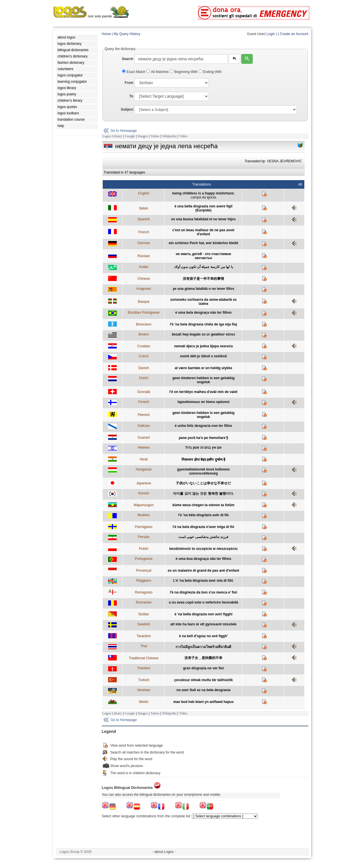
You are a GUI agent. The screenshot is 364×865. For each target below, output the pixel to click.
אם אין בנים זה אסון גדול (203, 448)
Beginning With (184, 72)
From (129, 83)
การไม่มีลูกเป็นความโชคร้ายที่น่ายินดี (203, 647)
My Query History (127, 34)
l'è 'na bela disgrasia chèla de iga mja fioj (203, 324)
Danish (143, 368)
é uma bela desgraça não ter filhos (203, 313)
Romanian (144, 602)
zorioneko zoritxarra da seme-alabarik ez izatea (203, 302)
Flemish (144, 415)
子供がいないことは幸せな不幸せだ (203, 483)
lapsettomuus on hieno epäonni (203, 402)
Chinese (143, 279)
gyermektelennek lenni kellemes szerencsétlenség (203, 471)
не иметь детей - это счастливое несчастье (203, 256)
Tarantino (144, 636)
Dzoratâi (143, 392)
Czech (144, 356)
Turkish (143, 680)
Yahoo (155, 136)
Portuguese (143, 559)
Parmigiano (144, 527)
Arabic (144, 267)
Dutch (143, 378)
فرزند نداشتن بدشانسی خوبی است (203, 537)
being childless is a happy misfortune (203, 193)
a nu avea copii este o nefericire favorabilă (203, 602)
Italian (143, 208)
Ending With (210, 72)
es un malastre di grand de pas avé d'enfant (203, 571)
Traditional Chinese (143, 658)
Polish (144, 549)
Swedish (143, 624)
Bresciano (143, 324)
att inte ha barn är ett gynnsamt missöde (203, 624)
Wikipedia (169, 136)
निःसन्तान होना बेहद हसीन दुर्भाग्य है (203, 460)
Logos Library (112, 136)
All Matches (158, 72)
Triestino (143, 668)
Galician (143, 426)
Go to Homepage (124, 131)
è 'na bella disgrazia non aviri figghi (203, 614)
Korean (143, 493)
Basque (144, 302)
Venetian (144, 690)
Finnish (143, 402)
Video (183, 136)
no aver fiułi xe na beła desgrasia (203, 690)
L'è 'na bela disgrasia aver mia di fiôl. (203, 581)
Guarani (144, 438)
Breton (144, 334)
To (131, 96)
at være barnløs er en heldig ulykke (203, 368)
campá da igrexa (203, 197)
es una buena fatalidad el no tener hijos (203, 219)
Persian (144, 537)
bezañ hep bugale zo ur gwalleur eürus (203, 334)
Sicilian (143, 614)
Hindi (143, 459)
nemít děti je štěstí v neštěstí (203, 356)
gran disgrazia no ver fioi (203, 668)
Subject (127, 109)
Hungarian (143, 469)
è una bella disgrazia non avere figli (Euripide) (203, 208)
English (143, 193)
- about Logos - (164, 852)
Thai (143, 646)
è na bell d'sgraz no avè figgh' (203, 636)
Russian (143, 256)
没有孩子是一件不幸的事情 (203, 279)
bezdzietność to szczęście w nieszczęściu (203, 549)
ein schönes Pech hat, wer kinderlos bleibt (203, 243)
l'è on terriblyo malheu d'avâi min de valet (204, 392)
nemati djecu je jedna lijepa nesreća (203, 346)
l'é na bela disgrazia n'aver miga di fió (203, 527)
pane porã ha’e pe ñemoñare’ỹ (203, 438)
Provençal (143, 571)
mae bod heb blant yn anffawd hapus (203, 702)
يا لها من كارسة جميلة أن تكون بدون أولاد (203, 267)
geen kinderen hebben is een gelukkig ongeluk (203, 380)
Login (270, 34)
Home (106, 34)
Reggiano (143, 581)
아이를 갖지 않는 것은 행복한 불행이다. (203, 494)
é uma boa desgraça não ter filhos (203, 559)
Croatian (143, 346)
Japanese (143, 483)
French (143, 232)
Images (143, 136)
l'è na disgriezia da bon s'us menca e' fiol (203, 592)
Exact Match (134, 72)
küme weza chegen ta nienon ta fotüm (203, 505)
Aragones (143, 289)
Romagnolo (143, 592)
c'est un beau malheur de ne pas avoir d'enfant (203, 232)
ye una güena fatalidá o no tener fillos (203, 289)
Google (130, 136)
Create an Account (294, 34)
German (143, 243)
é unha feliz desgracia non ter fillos (203, 426)
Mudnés (144, 515)
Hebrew (143, 448)
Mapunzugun (143, 505)
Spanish (143, 219)
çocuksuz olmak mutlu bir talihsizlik (203, 680)
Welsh (143, 702)
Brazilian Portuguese (144, 313)
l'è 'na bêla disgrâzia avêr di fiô (203, 515)
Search (127, 59)
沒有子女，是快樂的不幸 (203, 658)
